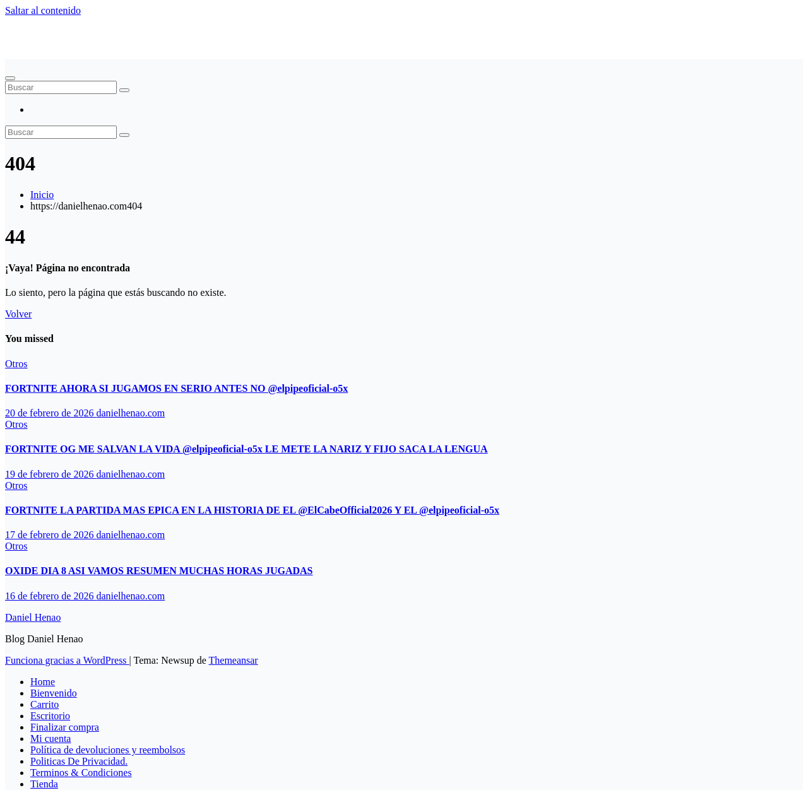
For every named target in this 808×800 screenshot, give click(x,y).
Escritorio (50, 715)
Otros (16, 363)
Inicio (42, 194)
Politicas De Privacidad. (79, 761)
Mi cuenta (50, 738)
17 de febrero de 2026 (50, 534)
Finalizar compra (64, 727)
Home (42, 681)
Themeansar (233, 660)
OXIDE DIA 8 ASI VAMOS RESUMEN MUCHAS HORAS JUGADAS (158, 570)
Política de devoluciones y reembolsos (107, 749)
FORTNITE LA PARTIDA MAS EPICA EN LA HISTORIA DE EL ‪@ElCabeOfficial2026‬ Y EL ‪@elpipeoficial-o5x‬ (252, 510)
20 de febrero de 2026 (50, 413)
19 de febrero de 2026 (50, 474)
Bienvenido (53, 693)
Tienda (44, 784)
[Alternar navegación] (10, 78)
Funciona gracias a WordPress (67, 660)
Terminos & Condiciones (81, 772)
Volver (18, 314)
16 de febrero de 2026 (50, 596)
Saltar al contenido (43, 10)
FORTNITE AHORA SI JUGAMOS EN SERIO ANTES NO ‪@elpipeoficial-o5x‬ (176, 388)
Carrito (44, 704)
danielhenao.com (130, 413)
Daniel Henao (33, 31)
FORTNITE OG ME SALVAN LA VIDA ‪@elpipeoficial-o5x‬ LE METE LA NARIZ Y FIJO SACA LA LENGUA (246, 449)
